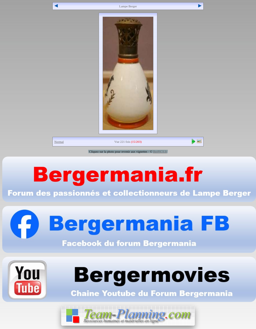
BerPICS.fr (160, 151)
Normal (59, 141)
